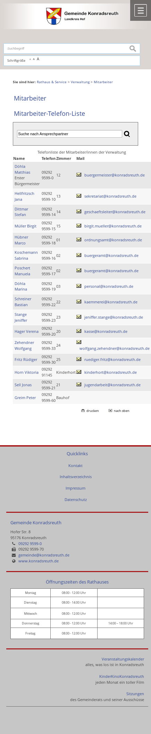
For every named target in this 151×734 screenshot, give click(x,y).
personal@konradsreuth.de (108, 286)
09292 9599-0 (30, 543)
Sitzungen (135, 693)
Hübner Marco (21, 239)
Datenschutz (76, 499)
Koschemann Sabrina (26, 255)
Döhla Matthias (22, 169)
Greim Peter (25, 397)
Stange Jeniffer (21, 317)
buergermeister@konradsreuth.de (114, 175)
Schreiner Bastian (23, 301)
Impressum (75, 488)
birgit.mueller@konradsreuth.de (113, 225)
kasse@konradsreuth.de (105, 331)
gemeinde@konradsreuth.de (43, 555)
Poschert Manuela (22, 270)
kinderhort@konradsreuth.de (110, 372)
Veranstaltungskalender (123, 659)
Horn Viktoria (27, 372)
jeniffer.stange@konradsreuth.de (113, 317)
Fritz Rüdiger (26, 359)
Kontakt (75, 465)
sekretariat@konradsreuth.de (110, 196)
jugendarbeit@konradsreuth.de (112, 384)
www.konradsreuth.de (38, 560)
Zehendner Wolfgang (24, 345)
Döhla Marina (21, 286)
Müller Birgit (25, 225)
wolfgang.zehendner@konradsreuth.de (114, 348)
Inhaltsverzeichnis (76, 476)
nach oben (121, 410)
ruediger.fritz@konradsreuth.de (112, 359)
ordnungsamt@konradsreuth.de (113, 239)
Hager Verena (27, 331)
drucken (92, 410)
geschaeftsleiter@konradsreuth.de (114, 211)
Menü (140, 10)
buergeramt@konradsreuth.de (111, 255)
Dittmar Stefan (21, 211)
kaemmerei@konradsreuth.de (110, 301)
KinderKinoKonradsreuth (121, 676)
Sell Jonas (23, 384)
